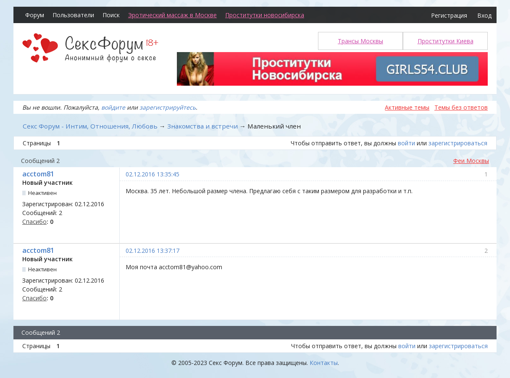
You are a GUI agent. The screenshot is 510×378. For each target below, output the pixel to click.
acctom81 (38, 173)
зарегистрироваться (458, 143)
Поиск (111, 15)
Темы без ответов (461, 107)
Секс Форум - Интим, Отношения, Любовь (90, 126)
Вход (484, 15)
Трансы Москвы (360, 41)
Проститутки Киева (445, 41)
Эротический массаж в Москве (172, 15)
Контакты (324, 363)
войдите (113, 107)
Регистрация (449, 15)
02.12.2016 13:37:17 (152, 251)
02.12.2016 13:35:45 (152, 174)
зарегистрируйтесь (167, 107)
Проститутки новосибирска (264, 15)
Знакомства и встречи (202, 126)
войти (406, 143)
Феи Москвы (471, 161)
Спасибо (34, 222)
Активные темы (407, 107)
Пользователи (73, 15)
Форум (34, 15)
